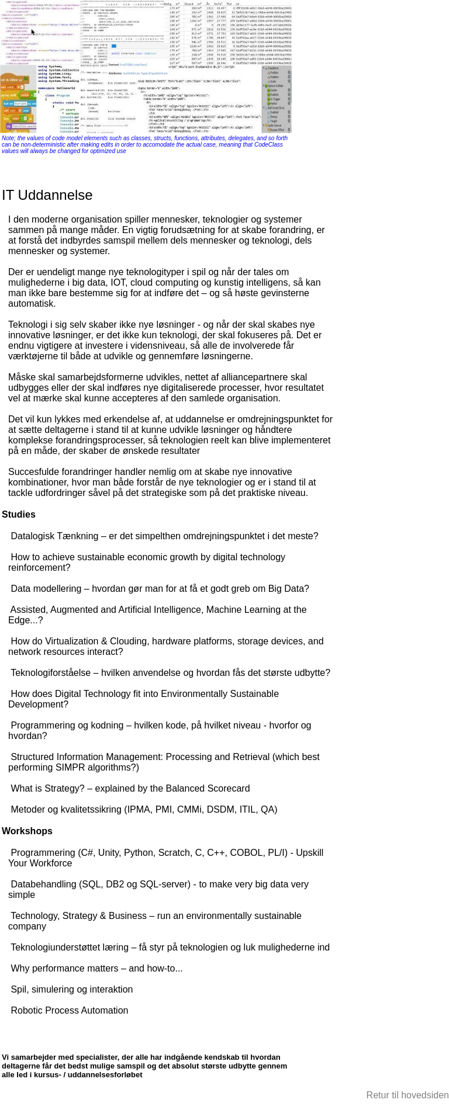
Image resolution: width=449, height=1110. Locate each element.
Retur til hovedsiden (408, 1095)
